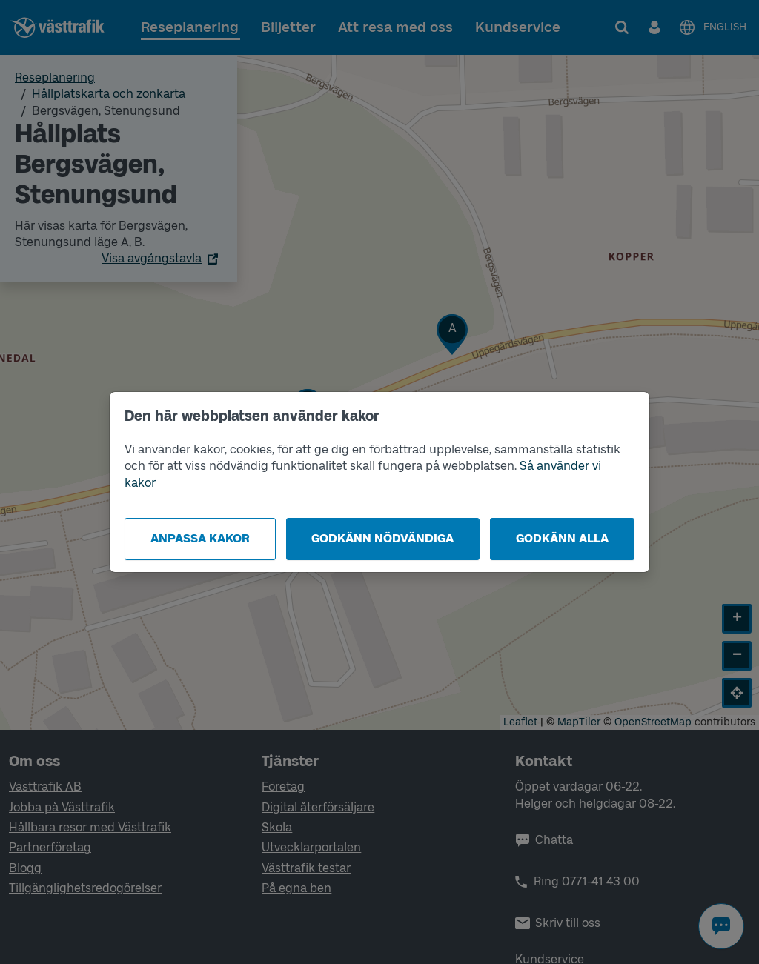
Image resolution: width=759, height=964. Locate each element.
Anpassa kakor (200, 538)
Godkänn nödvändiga (382, 538)
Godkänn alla (562, 538)
